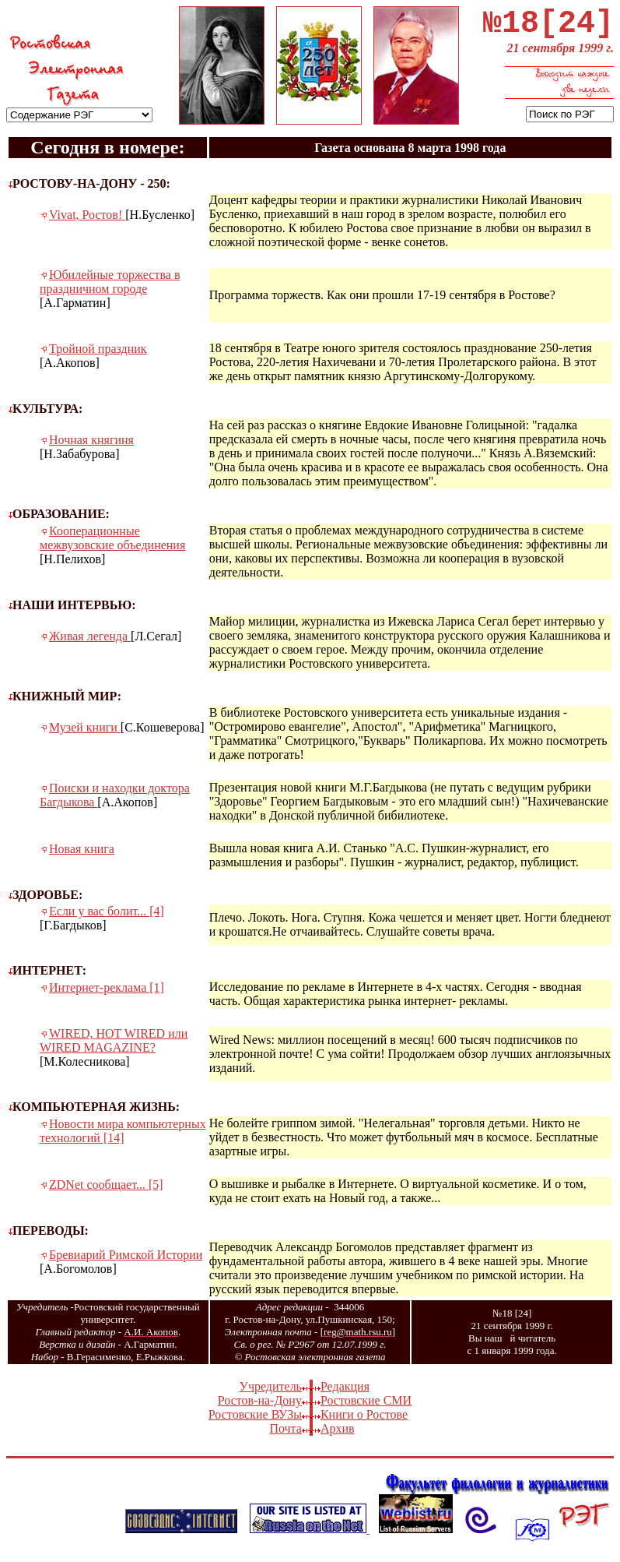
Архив (338, 1436)
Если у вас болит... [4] (106, 919)
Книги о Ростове (364, 1422)
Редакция (345, 1394)
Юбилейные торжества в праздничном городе (110, 289)
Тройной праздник (98, 356)
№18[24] (548, 27)
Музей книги (85, 735)
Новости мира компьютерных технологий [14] (123, 1138)
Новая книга (81, 856)
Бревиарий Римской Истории (125, 1262)
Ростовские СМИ (366, 1408)
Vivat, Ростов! (87, 222)
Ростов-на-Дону (260, 1408)
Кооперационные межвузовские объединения (112, 545)
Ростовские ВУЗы (255, 1422)
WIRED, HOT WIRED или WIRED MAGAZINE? (113, 1048)
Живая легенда (90, 644)
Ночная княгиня (91, 447)
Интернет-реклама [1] (106, 995)
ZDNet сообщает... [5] (106, 1192)
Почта (285, 1436)
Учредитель (271, 1394)
